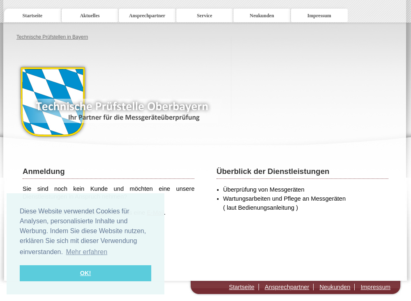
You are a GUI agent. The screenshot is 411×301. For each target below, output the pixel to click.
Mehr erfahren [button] (87, 251)
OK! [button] (85, 273)
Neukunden (261, 16)
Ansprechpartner (147, 16)
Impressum (319, 16)
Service (204, 16)
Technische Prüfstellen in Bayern (52, 37)
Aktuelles (89, 16)
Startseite (32, 16)
